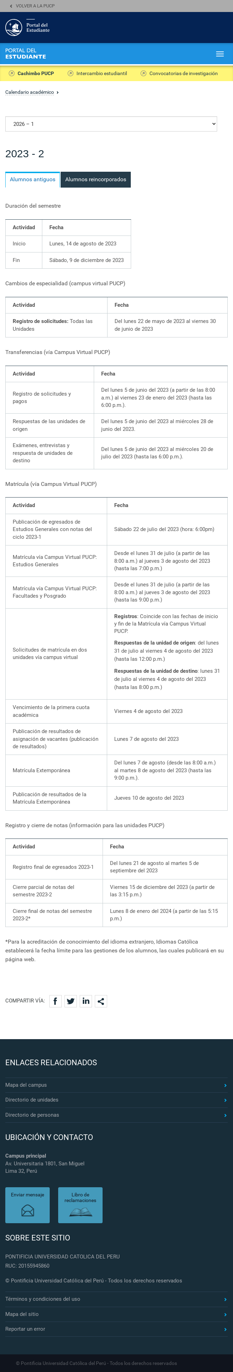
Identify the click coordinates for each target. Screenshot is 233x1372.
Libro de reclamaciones (80, 1197)
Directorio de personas (32, 1115)
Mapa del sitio (22, 1314)
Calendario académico (29, 92)
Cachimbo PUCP (36, 73)
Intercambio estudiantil (101, 73)
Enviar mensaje (27, 1194)
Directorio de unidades (32, 1100)
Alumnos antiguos (32, 179)
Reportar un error (25, 1329)
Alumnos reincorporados (95, 179)
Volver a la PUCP (35, 5)
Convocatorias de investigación (183, 73)
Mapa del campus (26, 1085)
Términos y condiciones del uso (42, 1299)
